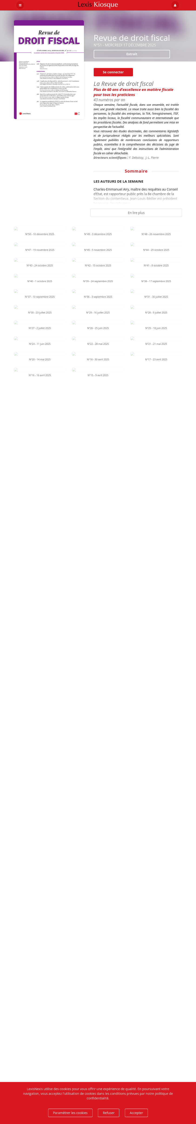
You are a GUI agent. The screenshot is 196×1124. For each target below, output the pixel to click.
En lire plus (136, 212)
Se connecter (113, 72)
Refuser (108, 1113)
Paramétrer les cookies (70, 1113)
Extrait (131, 54)
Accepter (136, 1113)
